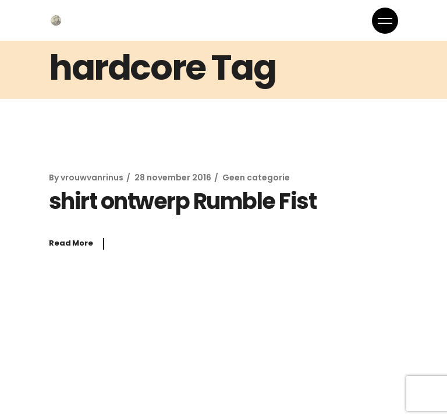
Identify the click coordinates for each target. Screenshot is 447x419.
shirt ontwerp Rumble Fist (182, 201)
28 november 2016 (172, 177)
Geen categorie (256, 177)
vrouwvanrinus (92, 177)
